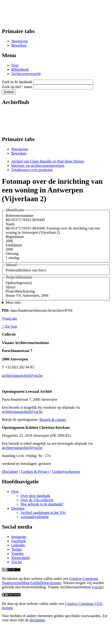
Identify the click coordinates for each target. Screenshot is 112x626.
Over (15, 65)
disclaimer (37, 620)
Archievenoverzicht (26, 74)
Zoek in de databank (17, 82)
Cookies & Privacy (35, 472)
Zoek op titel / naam (17, 87)
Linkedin (18, 545)
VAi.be (16, 562)
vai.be (97, 587)
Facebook (18, 541)
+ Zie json (9, 326)
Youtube (17, 554)
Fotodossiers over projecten (32, 170)
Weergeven (19, 41)
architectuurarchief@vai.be (22, 376)
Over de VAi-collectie (37, 500)
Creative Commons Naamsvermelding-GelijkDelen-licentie (50, 581)
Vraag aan (9, 318)
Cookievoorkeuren (66, 472)
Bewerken (18, 45)
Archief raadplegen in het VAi (43, 513)
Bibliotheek (20, 69)
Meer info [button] (13, 302)
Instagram (18, 537)
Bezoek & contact (52, 420)
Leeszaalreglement (35, 517)
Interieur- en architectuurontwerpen (37, 165)
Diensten (18, 508)
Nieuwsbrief (20, 558)
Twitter (16, 549)
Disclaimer (10, 472)
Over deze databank (35, 496)
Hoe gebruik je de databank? (42, 504)
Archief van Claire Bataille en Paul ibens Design (47, 161)
